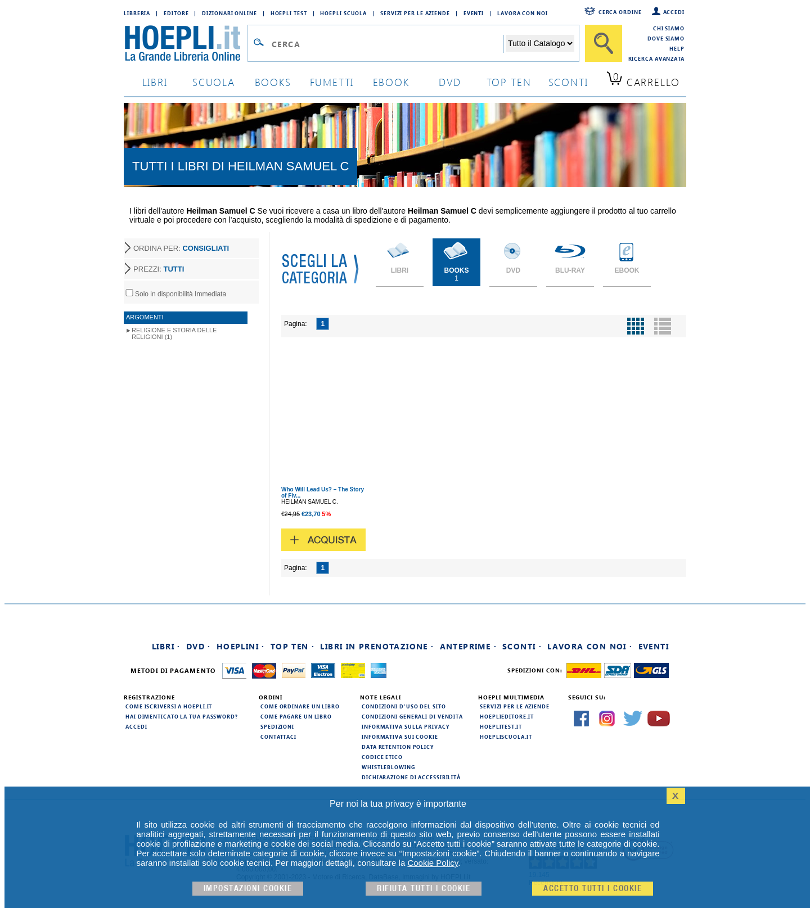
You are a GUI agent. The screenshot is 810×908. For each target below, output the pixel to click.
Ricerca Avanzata (656, 58)
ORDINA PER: (181, 248)
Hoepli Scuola (343, 13)
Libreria (137, 13)
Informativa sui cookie (400, 736)
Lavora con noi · (589, 646)
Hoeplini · (241, 646)
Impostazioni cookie (248, 888)
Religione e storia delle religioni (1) (174, 333)
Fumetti (332, 82)
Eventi (474, 13)
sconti (568, 82)
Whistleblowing (388, 767)
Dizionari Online (229, 13)
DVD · (198, 646)
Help (677, 48)
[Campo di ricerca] (387, 44)
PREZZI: (158, 269)
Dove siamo (666, 38)
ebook (391, 82)
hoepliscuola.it (506, 736)
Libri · (166, 646)
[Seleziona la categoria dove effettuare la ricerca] (540, 43)
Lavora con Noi (522, 13)
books (273, 82)
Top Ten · (293, 646)
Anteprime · (468, 646)
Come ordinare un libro (300, 706)
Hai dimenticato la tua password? (181, 716)
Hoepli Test (289, 13)
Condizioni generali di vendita (412, 716)
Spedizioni (277, 726)
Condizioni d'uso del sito (404, 706)
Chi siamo (669, 28)
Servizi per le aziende (415, 13)
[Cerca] (603, 43)
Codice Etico (382, 756)
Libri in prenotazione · (377, 646)
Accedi (674, 11)
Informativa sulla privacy (405, 726)
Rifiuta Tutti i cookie (423, 888)
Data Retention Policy (398, 746)
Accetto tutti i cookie (592, 888)
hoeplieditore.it (506, 716)
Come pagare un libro (296, 716)
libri (155, 82)
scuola (213, 82)
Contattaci (278, 736)
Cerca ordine (620, 11)
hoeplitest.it (501, 726)
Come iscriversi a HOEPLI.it (168, 706)
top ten (509, 82)
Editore (176, 13)
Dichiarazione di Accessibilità (411, 777)
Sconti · (522, 646)
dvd (450, 82)
